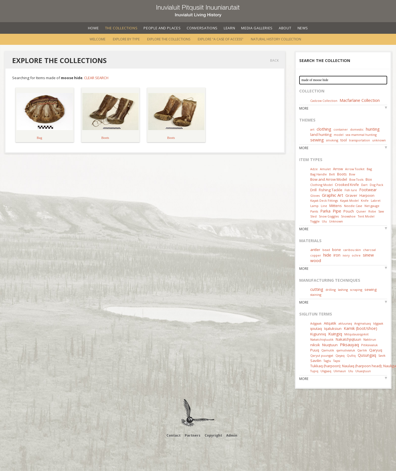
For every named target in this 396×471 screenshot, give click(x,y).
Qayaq (340, 355)
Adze (314, 169)
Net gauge (371, 206)
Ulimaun (340, 371)
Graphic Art (332, 195)
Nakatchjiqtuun (348, 339)
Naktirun (369, 339)
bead (326, 250)
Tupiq (314, 371)
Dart (364, 185)
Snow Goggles (329, 216)
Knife (365, 200)
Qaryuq (375, 350)
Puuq (314, 350)
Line (324, 206)
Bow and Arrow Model (328, 179)
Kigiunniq (318, 334)
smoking (332, 140)
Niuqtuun (330, 344)
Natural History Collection (276, 39)
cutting (316, 289)
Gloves (315, 195)
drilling (330, 290)
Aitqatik (330, 323)
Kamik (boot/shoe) (360, 328)
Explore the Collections (168, 39)
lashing (343, 290)
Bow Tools (356, 179)
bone (336, 249)
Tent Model (366, 216)
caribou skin (352, 250)
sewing (317, 140)
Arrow (338, 168)
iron (337, 255)
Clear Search (96, 77)
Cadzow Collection (323, 101)
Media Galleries (257, 27)
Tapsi (336, 361)
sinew (368, 255)
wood (315, 260)
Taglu (327, 361)
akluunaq (345, 323)
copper (315, 255)
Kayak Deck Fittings (324, 200)
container (341, 129)
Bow (352, 174)
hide (327, 255)
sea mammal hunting (361, 135)
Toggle (315, 221)
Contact (173, 435)
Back (274, 60)
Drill (313, 189)
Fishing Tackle (330, 189)
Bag (369, 169)
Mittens (335, 205)
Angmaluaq (362, 323)
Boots (342, 174)
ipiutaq (316, 328)
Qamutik (327, 350)
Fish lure (351, 190)
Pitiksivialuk (369, 345)
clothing (324, 129)
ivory (346, 255)
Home (93, 27)
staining (315, 295)
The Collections (121, 27)
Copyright (213, 435)
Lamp (314, 206)
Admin (231, 435)
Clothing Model (321, 185)
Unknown (336, 221)
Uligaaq (326, 371)
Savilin (315, 360)
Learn (229, 27)
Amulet (325, 169)
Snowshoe (348, 216)
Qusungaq (367, 355)
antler (315, 249)
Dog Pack (376, 185)
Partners (192, 435)
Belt (332, 174)
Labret (376, 200)
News (303, 27)
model (338, 135)
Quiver (361, 211)
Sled (313, 216)
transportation (359, 140)
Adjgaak (316, 323)
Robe (372, 211)
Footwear (368, 189)
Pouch (348, 211)
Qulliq (351, 355)
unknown (379, 140)
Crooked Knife (347, 184)
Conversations (202, 27)
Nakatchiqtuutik (322, 339)
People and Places (162, 27)
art (312, 129)
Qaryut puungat (321, 355)
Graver (351, 195)
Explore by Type (126, 39)
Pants (314, 211)
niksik (315, 344)
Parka (325, 211)
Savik (381, 355)
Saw (381, 211)
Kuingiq (335, 334)
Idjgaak (378, 323)
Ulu (324, 221)
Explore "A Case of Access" (220, 39)
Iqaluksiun (333, 328)
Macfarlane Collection (360, 100)
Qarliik (362, 350)
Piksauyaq (349, 344)
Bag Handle (318, 174)
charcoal (369, 250)
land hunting (321, 134)
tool (343, 140)
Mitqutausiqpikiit (356, 334)
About (285, 27)
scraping (356, 290)
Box (369, 179)
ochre (356, 255)
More (303, 108)
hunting (373, 129)
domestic (357, 129)
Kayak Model (349, 200)
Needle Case (353, 206)
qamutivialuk (345, 350)
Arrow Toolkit (354, 169)
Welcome (97, 39)
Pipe (337, 211)
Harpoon (366, 195)
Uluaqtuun (363, 371)
